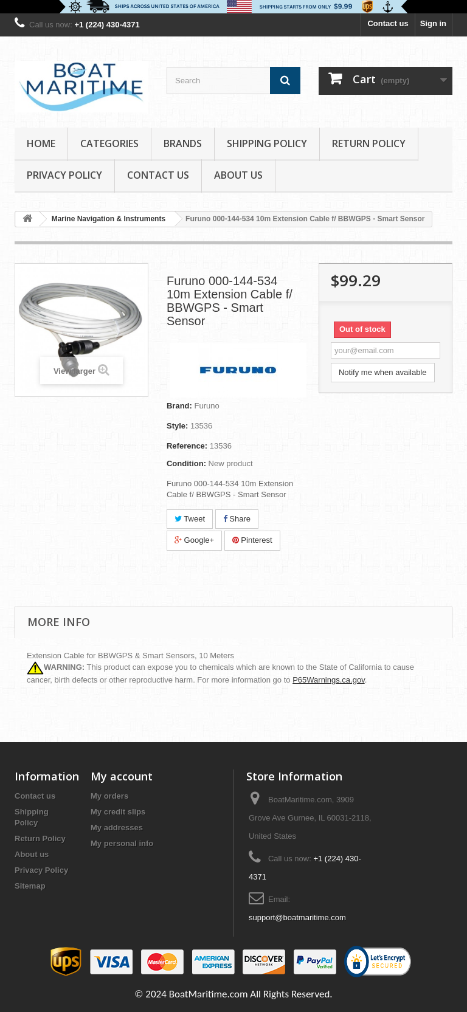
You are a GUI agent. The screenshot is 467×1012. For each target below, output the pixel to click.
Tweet (190, 518)
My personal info (122, 843)
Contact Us (158, 175)
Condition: (186, 463)
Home (41, 143)
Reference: (187, 445)
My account (122, 776)
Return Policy (369, 143)
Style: (177, 425)
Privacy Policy (64, 175)
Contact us (387, 23)
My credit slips (118, 811)
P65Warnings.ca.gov (328, 679)
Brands (183, 143)
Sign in (433, 23)
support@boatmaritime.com (297, 917)
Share (237, 518)
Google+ (194, 540)
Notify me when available (383, 372)
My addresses (117, 827)
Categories (109, 143)
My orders (109, 795)
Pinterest (252, 540)
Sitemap (30, 885)
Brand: (179, 405)
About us (238, 175)
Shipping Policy (267, 143)
